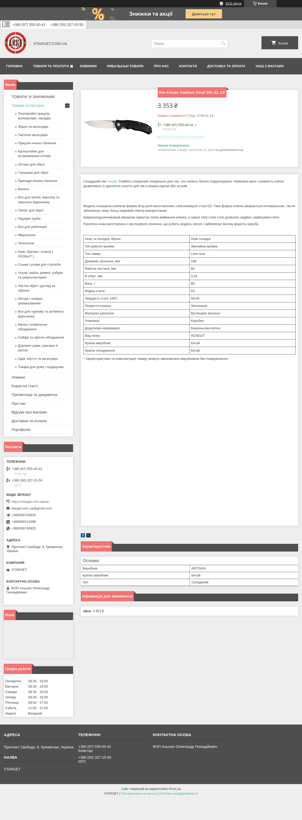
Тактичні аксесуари (32, 135)
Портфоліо (21, 429)
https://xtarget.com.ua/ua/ (30, 502)
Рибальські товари (125, 66)
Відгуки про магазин (29, 412)
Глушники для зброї (33, 173)
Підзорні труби (29, 218)
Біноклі (23, 189)
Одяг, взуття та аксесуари (37, 359)
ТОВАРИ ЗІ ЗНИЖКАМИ (33, 96)
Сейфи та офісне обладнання (41, 337)
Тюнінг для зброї (31, 210)
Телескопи (26, 243)
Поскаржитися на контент (139, 793)
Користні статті (25, 386)
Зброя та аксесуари (33, 127)
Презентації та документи (34, 394)
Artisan (112, 181)
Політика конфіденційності (179, 793)
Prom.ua (175, 789)
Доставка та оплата (226, 66)
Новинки (88, 66)
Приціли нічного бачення (37, 143)
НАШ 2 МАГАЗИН (270, 66)
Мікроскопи (26, 235)
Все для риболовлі (32, 227)
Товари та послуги (51, 66)
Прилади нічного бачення (37, 181)
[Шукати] (223, 43)
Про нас (161, 66)
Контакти (188, 66)
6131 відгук (233, 3)
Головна (14, 66)
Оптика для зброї (31, 164)
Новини (18, 377)
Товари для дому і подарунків (41, 367)
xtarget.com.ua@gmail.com (31, 508)
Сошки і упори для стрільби (39, 264)
